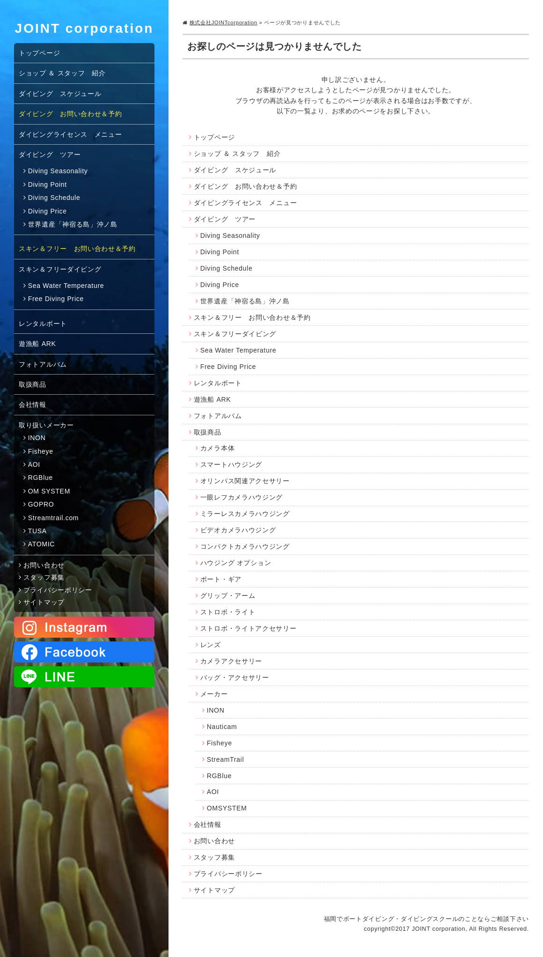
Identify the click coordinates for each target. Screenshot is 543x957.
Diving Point (219, 252)
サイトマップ (214, 890)
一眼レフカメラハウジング (241, 497)
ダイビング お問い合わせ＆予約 (245, 186)
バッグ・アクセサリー (234, 677)
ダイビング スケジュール (235, 170)
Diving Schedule (226, 268)
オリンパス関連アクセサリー (245, 481)
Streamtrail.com (53, 518)
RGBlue (219, 776)
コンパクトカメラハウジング (245, 546)
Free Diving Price (228, 366)
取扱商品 (207, 432)
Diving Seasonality (230, 235)
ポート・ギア (221, 579)
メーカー (214, 694)
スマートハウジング (231, 464)
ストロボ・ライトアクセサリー (248, 628)
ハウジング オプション (236, 563)
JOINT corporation (84, 28)
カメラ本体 (217, 448)
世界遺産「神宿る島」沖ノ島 (245, 301)
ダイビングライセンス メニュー (245, 202)
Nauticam (222, 726)
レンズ (210, 644)
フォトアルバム (218, 416)
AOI (213, 791)
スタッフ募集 (214, 857)
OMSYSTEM (227, 808)
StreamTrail (225, 759)
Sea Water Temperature (238, 350)
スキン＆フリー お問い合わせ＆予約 (252, 317)
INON (216, 710)
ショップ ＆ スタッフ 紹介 (237, 153)
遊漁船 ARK (212, 399)
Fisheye (219, 743)
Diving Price (219, 284)
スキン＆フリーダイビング (235, 334)
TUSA (37, 531)
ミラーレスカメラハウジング (245, 513)
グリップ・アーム (228, 595)
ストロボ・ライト (228, 612)
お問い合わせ (214, 841)
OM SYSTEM (49, 491)
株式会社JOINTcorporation (223, 22)
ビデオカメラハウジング (238, 530)
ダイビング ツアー (225, 219)
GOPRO (41, 504)
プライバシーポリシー (228, 873)
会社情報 (207, 824)
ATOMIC (41, 544)
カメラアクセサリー (231, 661)
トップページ (214, 137)
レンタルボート (218, 383)
